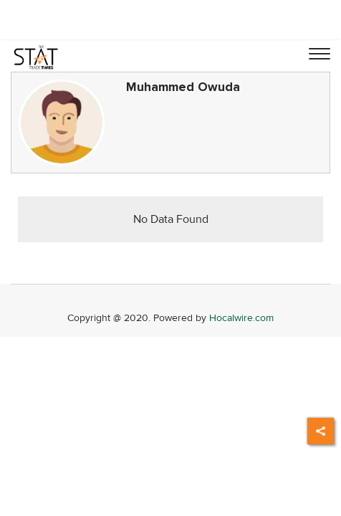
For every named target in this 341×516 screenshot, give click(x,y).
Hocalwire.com (241, 318)
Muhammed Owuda (183, 87)
